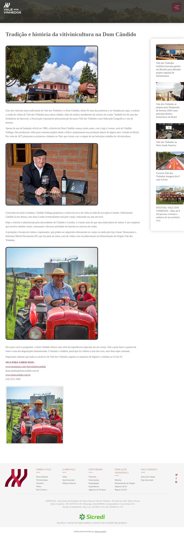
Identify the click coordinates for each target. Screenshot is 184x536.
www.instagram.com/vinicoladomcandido (25, 366)
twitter (176, 475)
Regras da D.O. (121, 490)
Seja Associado (68, 480)
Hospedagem (94, 483)
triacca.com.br (100, 531)
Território (40, 483)
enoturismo (96, 469)
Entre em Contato (148, 477)
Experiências (94, 486)
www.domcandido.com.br (17, 375)
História (118, 480)
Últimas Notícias (69, 483)
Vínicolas (92, 477)
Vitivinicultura (42, 480)
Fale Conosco (41, 490)
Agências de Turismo (97, 490)
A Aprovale (68, 469)
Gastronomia (94, 480)
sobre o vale (43, 469)
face (176, 478)
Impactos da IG (121, 486)
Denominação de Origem (125, 483)
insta (176, 482)
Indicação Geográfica (122, 471)
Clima (38, 486)
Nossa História (42, 477)
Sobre (64, 477)
